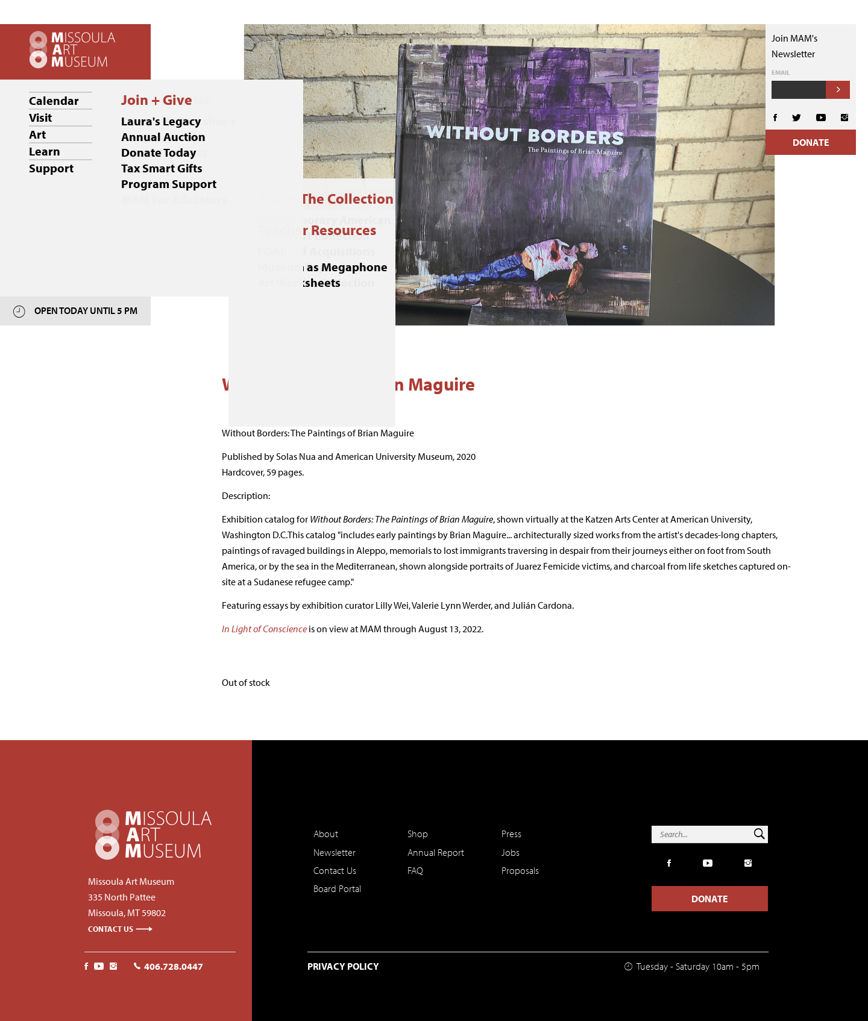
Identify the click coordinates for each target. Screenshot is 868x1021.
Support (51, 167)
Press (511, 834)
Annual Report (435, 852)
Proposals (520, 870)
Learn (44, 151)
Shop (417, 834)
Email (781, 72)
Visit (40, 117)
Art (37, 134)
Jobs (511, 852)
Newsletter (334, 852)
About (325, 834)
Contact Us (120, 929)
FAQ (415, 870)
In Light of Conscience (264, 629)
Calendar (54, 100)
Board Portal (337, 888)
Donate (811, 142)
